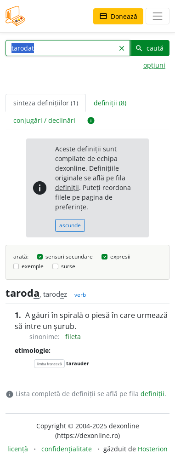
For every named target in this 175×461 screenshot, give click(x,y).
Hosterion (153, 448)
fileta (73, 336)
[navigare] (157, 16)
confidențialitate (66, 448)
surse (68, 266)
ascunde (70, 225)
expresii (120, 256)
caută (149, 48)
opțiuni (154, 65)
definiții (67, 187)
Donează (118, 16)
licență (17, 448)
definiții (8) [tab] (110, 102)
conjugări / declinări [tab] (44, 120)
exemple (33, 266)
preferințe (70, 206)
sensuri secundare (69, 256)
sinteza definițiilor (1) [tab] (45, 102)
